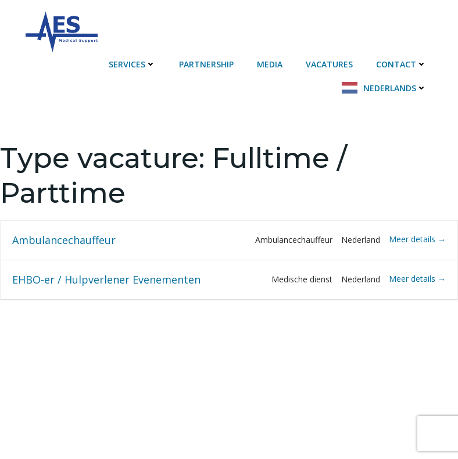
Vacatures (329, 64)
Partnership (206, 64)
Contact (401, 64)
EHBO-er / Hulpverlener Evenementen (106, 279)
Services (132, 64)
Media (269, 64)
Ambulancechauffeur (64, 240)
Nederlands (395, 88)
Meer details (417, 239)
